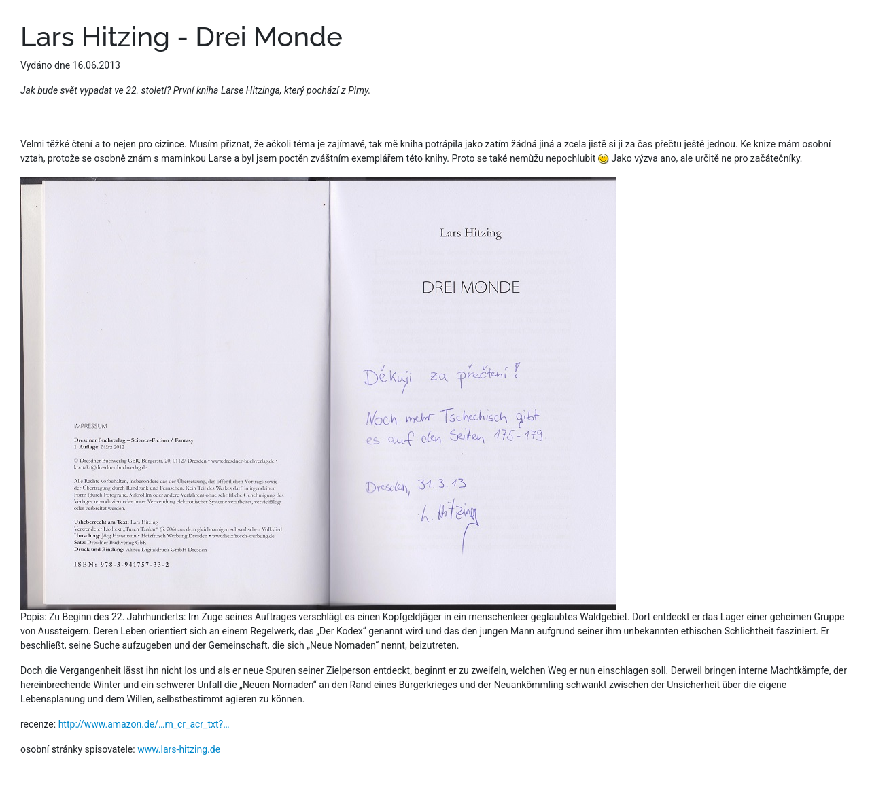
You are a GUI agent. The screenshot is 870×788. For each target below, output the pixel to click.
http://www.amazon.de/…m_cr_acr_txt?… (144, 724)
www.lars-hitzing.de (178, 749)
